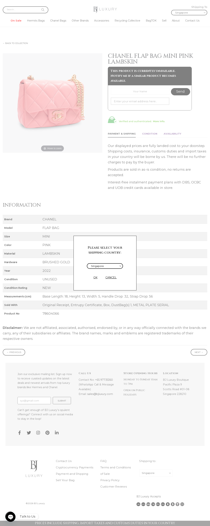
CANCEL (111, 277)
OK (95, 277)
